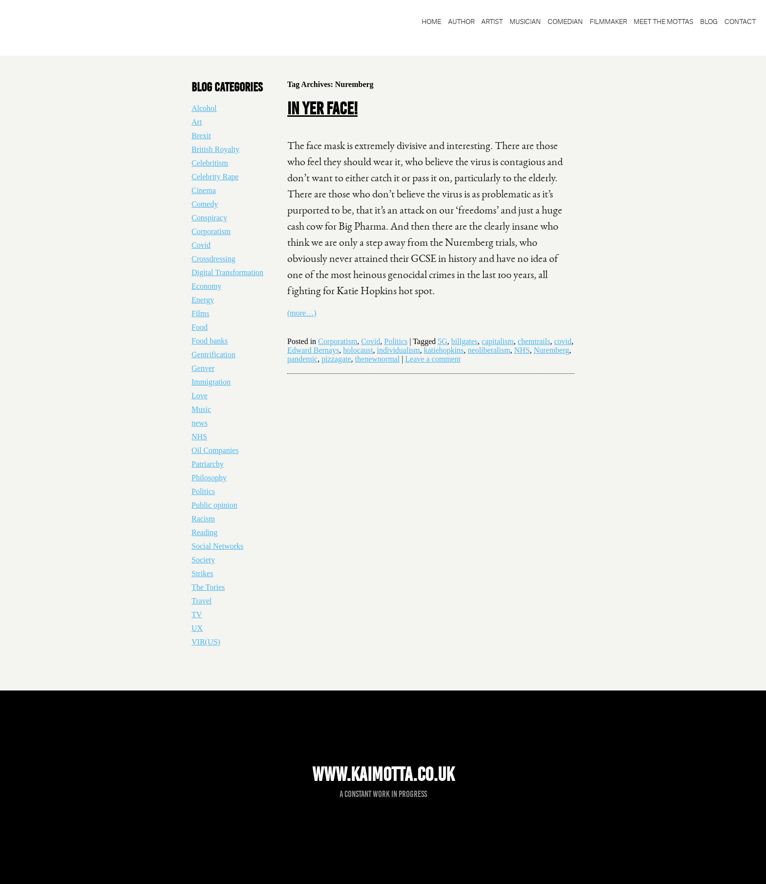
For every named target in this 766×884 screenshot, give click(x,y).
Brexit (201, 135)
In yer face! (322, 108)
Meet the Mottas (663, 21)
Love (200, 395)
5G (442, 341)
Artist (492, 21)
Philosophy (209, 478)
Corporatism (337, 341)
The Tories (208, 587)
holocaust (358, 350)
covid (563, 341)
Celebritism (210, 163)
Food (200, 327)
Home (431, 21)
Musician (525, 21)
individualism (398, 350)
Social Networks (217, 546)
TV (197, 614)
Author (461, 21)
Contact (740, 21)
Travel (202, 601)
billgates (464, 341)
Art (197, 122)
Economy (206, 286)
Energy (203, 300)
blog (709, 21)
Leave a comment (433, 359)
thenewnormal (377, 359)
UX (197, 628)
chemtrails (534, 341)
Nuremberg (551, 350)
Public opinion (214, 505)
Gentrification (213, 354)
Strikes (202, 573)
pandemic (302, 359)
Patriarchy (208, 464)
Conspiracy (209, 218)
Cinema (204, 190)
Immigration (211, 382)
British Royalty (215, 149)
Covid (370, 341)
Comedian (565, 21)
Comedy (205, 204)
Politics (395, 341)
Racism (203, 519)
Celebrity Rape (215, 176)
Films (200, 313)
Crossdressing (213, 259)
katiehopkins (444, 350)
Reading (204, 532)
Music (201, 409)
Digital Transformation (227, 272)
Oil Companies (215, 450)
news (200, 423)
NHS (522, 350)
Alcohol (204, 108)
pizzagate (336, 359)
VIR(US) (206, 642)
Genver (203, 368)
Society (203, 560)
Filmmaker (608, 21)
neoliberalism (489, 350)
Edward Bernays (313, 350)
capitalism (498, 341)
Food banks (210, 341)
